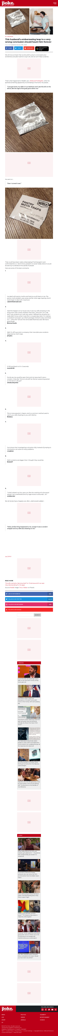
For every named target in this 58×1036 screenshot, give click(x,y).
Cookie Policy (9, 1030)
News (3, 1014)
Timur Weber (23, 587)
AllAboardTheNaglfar (36, 81)
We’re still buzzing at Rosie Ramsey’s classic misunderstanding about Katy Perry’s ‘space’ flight (28, 895)
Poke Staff (8, 44)
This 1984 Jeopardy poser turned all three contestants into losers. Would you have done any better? (28, 956)
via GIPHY (8, 556)
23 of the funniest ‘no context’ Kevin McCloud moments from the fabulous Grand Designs (28, 763)
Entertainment (44, 1017)
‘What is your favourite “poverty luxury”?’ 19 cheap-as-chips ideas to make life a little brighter (27, 915)
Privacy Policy (18, 1030)
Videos (23, 1017)
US (2, 1022)
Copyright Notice (38, 1030)
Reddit (12, 587)
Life (6, 36)
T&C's (3, 1030)
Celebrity (43, 1014)
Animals (23, 1019)
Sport (3, 1019)
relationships (10, 36)
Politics (23, 1014)
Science (42, 1019)
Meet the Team (18, 1032)
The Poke (10, 3)
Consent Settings (27, 1030)
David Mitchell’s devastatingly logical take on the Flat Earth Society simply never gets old (28, 680)
